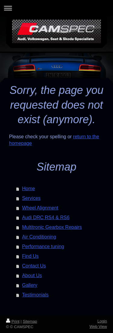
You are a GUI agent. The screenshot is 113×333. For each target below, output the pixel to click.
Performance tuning (43, 246)
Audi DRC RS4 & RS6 (45, 217)
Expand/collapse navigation (56, 8)
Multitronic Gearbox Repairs (52, 227)
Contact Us (34, 265)
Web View (98, 326)
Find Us (30, 256)
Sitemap (30, 321)
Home (28, 188)
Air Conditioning (39, 236)
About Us (32, 275)
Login (102, 321)
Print (13, 321)
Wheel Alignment (40, 207)
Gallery (29, 285)
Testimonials (35, 294)
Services (31, 198)
